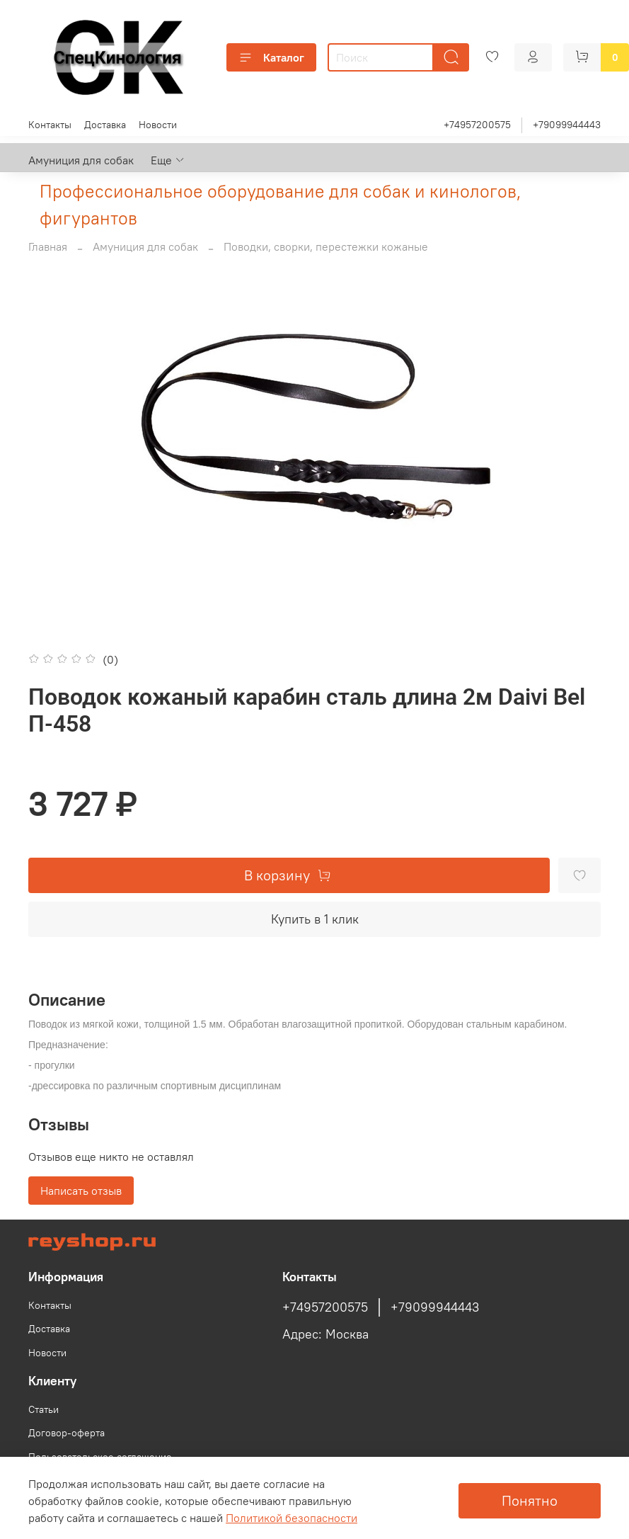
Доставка (105, 124)
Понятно (530, 1500)
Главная (47, 246)
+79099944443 (567, 124)
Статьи (43, 1409)
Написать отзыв (81, 1190)
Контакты (49, 124)
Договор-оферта (66, 1432)
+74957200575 (477, 124)
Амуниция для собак (81, 160)
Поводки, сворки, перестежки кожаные (326, 246)
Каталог (271, 57)
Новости (158, 124)
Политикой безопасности (291, 1518)
